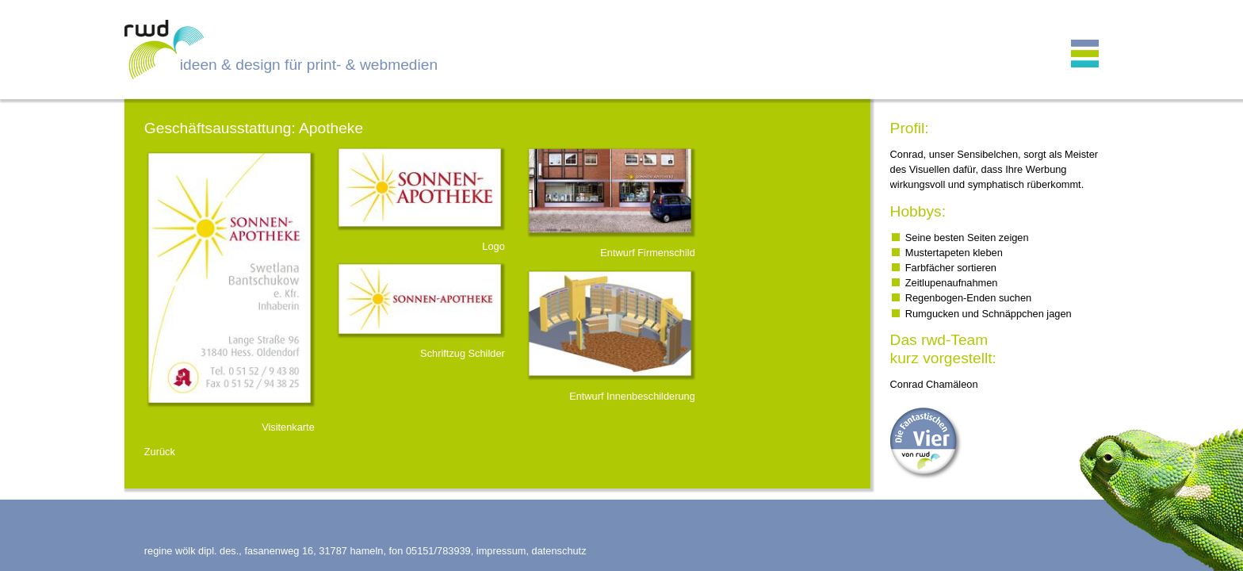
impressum (501, 551)
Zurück (159, 452)
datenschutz (559, 551)
